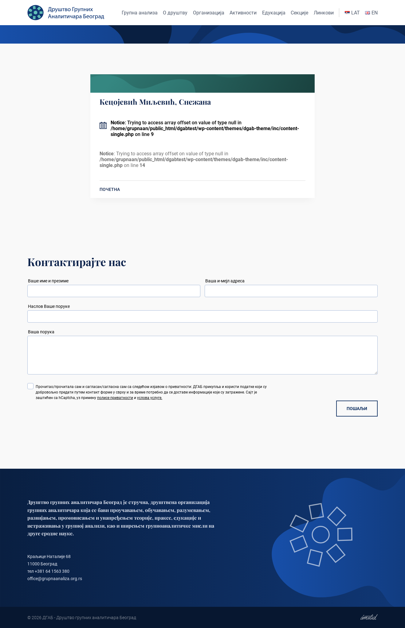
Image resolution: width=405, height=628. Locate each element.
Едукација (273, 13)
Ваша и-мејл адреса (225, 280)
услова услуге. (149, 398)
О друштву (175, 13)
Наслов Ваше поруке (49, 306)
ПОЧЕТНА (110, 189)
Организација (208, 13)
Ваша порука (41, 331)
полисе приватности (115, 398)
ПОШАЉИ (357, 408)
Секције (299, 13)
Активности (243, 13)
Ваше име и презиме (48, 280)
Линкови (324, 13)
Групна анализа (140, 13)
